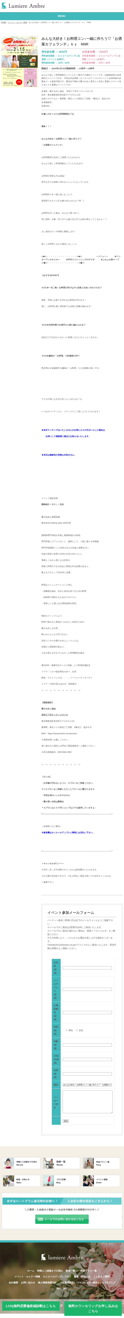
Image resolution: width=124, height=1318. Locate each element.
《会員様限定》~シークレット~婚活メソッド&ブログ (87, 1287)
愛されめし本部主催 (50, 517)
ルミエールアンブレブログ (57, 1281)
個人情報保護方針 (47, 1287)
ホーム (30, 1275)
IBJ (58, 1293)
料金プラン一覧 (88, 1275)
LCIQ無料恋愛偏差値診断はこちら (31, 1306)
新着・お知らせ (82, 1281)
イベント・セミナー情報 (17, 22)
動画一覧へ (71, 1275)
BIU (65, 1293)
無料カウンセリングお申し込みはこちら (93, 1308)
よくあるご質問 (101, 1281)
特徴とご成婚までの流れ (50, 1275)
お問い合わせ (28, 1287)
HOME (3, 22)
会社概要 (13, 1287)
